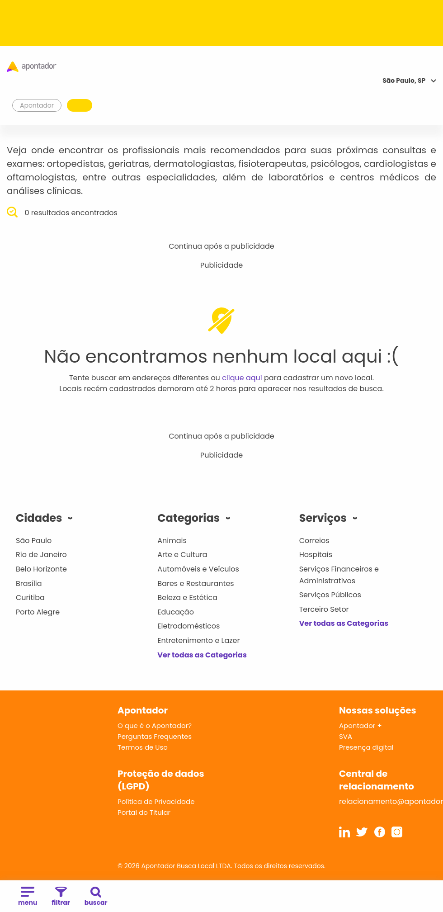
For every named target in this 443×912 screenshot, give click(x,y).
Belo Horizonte (41, 569)
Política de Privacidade (156, 801)
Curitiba (30, 597)
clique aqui (242, 378)
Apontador (37, 105)
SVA (345, 736)
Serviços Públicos (330, 595)
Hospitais (315, 554)
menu (27, 897)
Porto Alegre (38, 612)
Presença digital (366, 747)
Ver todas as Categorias (202, 655)
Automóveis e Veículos (198, 569)
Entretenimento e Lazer (198, 640)
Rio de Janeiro (41, 554)
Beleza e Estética (187, 597)
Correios (314, 540)
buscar (96, 897)
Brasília (29, 583)
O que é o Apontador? (155, 725)
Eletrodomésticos (188, 626)
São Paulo (34, 540)
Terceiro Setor (324, 609)
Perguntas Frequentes (155, 736)
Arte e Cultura (182, 554)
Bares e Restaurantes (195, 583)
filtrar (61, 897)
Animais (172, 540)
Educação (175, 612)
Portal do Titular (144, 812)
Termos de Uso (143, 747)
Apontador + (360, 725)
